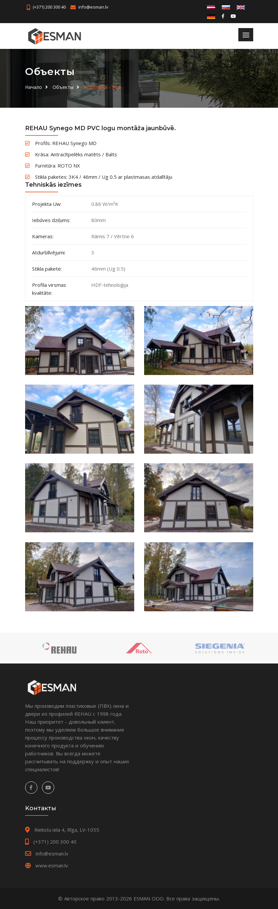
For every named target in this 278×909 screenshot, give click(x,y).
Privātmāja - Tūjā (102, 87)
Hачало (33, 87)
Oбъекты (63, 87)
